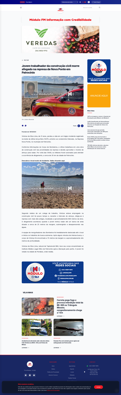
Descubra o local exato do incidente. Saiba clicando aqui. (43, 161)
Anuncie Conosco (53, 375)
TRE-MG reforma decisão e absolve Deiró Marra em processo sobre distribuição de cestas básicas (97, 147)
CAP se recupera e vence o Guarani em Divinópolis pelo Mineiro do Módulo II (98, 117)
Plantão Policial (72, 378)
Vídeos (53, 369)
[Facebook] (25, 375)
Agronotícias (72, 366)
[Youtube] (34, 375)
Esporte (72, 369)
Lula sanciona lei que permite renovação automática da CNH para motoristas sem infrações (97, 131)
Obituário (72, 375)
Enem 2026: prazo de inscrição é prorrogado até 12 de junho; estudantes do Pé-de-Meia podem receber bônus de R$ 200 (98, 139)
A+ (78, 125)
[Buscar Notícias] (91, 7)
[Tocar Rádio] (89, 2)
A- (82, 125)
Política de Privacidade (53, 372)
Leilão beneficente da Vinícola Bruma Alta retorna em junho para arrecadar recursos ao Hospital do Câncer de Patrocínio (98, 124)
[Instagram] (29, 375)
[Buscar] (99, 7)
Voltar (25, 60)
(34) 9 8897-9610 (93, 366)
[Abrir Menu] (21, 8)
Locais (72, 372)
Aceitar (98, 387)
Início (53, 366)
